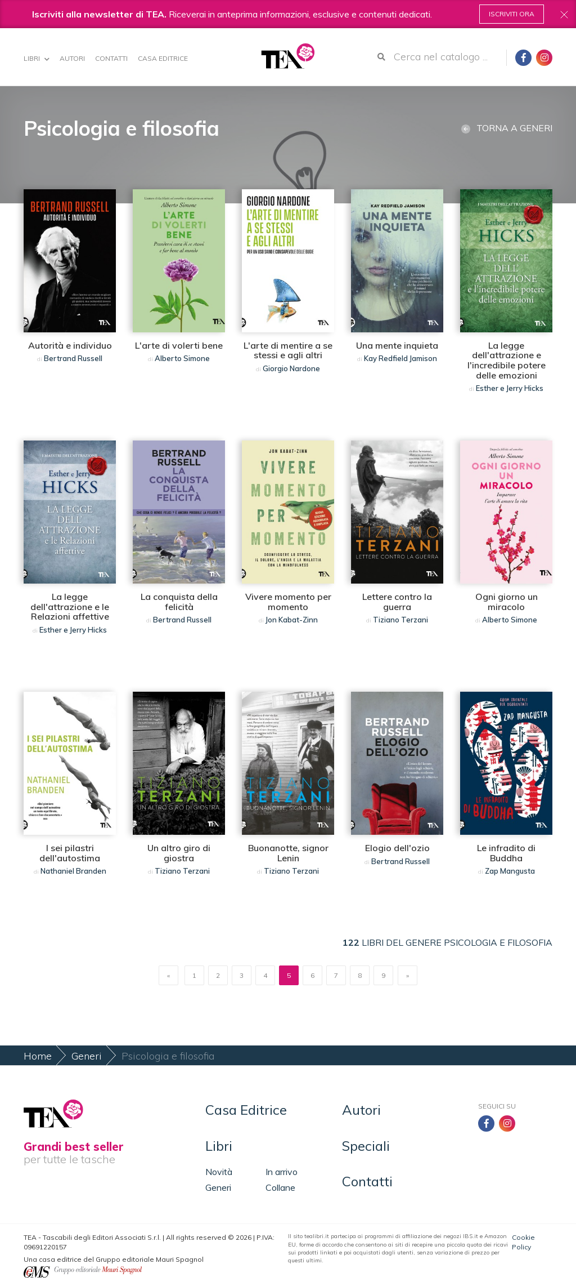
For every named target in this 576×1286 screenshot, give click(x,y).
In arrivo (282, 1171)
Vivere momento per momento (288, 601)
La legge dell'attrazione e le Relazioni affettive (69, 606)
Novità (218, 1171)
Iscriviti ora (511, 14)
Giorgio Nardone (291, 368)
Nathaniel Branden (73, 870)
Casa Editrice (163, 58)
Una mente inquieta (397, 345)
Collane (280, 1187)
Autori (72, 58)
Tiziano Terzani (400, 619)
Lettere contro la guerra (397, 601)
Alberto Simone (182, 358)
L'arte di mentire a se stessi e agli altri (288, 350)
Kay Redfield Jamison (400, 358)
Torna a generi (506, 128)
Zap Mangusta (510, 870)
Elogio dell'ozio (397, 847)
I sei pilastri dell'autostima (69, 853)
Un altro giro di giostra (178, 853)
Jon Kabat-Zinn (292, 619)
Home (38, 1055)
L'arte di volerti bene (179, 345)
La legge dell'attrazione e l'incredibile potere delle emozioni (506, 360)
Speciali (366, 1145)
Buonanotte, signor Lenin (288, 853)
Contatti (111, 58)
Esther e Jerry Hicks (509, 388)
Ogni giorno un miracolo (506, 601)
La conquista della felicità (179, 601)
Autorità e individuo (70, 345)
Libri (37, 58)
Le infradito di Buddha (506, 853)
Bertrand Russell (73, 358)
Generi (86, 1055)
